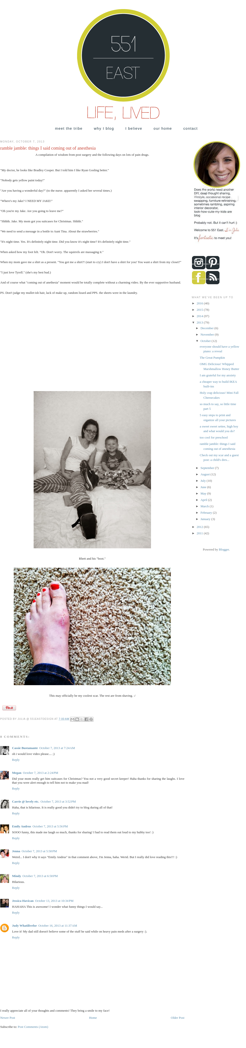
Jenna (16, 851)
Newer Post (7, 1018)
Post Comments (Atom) (33, 1027)
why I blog (104, 128)
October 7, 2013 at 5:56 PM (50, 826)
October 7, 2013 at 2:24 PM (40, 773)
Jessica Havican (23, 901)
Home (93, 1018)
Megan (16, 773)
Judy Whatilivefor (24, 925)
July (204, 480)
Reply (16, 760)
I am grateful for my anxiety (218, 375)
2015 (200, 310)
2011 (200, 533)
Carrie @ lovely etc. (25, 801)
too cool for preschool (214, 437)
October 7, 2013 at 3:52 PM (58, 801)
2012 (200, 527)
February (207, 512)
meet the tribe (68, 128)
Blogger (224, 549)
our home (163, 128)
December (208, 328)
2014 (200, 316)
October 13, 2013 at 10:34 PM (54, 901)
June (204, 487)
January (206, 519)
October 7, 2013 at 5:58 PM (39, 851)
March (205, 506)
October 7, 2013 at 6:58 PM (40, 876)
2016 (200, 303)
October (206, 341)
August (206, 474)
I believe (133, 128)
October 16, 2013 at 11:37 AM (57, 925)
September (208, 468)
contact (190, 128)
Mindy (16, 876)
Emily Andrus (21, 826)
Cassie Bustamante (25, 748)
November (208, 334)
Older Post (177, 1018)
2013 (200, 322)
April (204, 500)
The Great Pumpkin (212, 357)
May (204, 493)
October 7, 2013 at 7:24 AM (57, 748)
